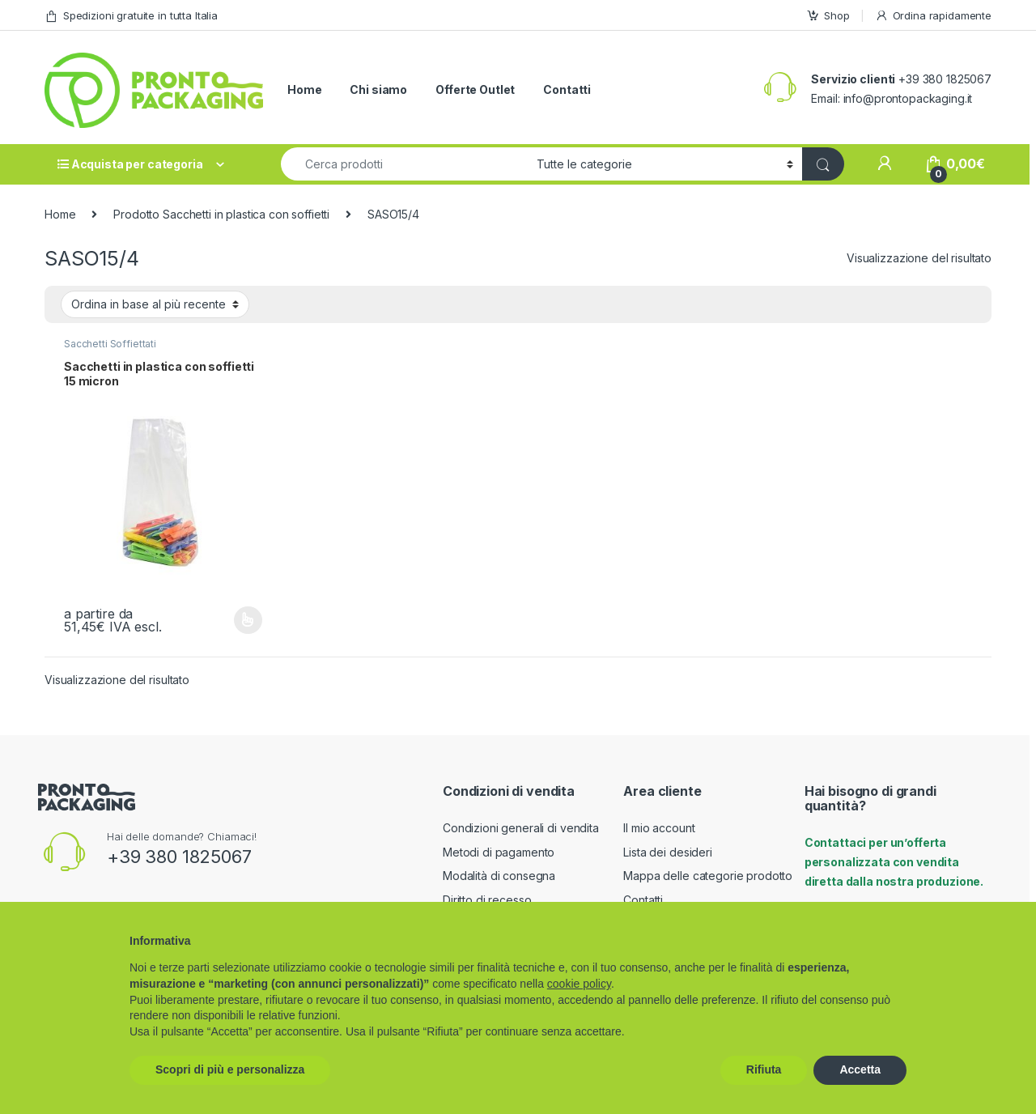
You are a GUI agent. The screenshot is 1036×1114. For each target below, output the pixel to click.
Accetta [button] (860, 1069)
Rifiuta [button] (764, 1069)
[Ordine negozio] (155, 304)
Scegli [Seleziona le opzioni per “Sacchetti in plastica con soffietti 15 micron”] (248, 620)
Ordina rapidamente (933, 16)
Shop (827, 16)
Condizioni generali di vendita (521, 828)
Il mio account (658, 828)
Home (304, 89)
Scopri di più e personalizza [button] (229, 1069)
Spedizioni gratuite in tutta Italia (131, 16)
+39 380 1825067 (179, 856)
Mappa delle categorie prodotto (707, 875)
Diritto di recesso (487, 900)
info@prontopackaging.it (908, 98)
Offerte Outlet (475, 89)
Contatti (567, 89)
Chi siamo (378, 89)
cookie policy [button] (579, 983)
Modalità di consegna (499, 875)
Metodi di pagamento (498, 852)
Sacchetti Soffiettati (110, 344)
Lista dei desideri (667, 852)
